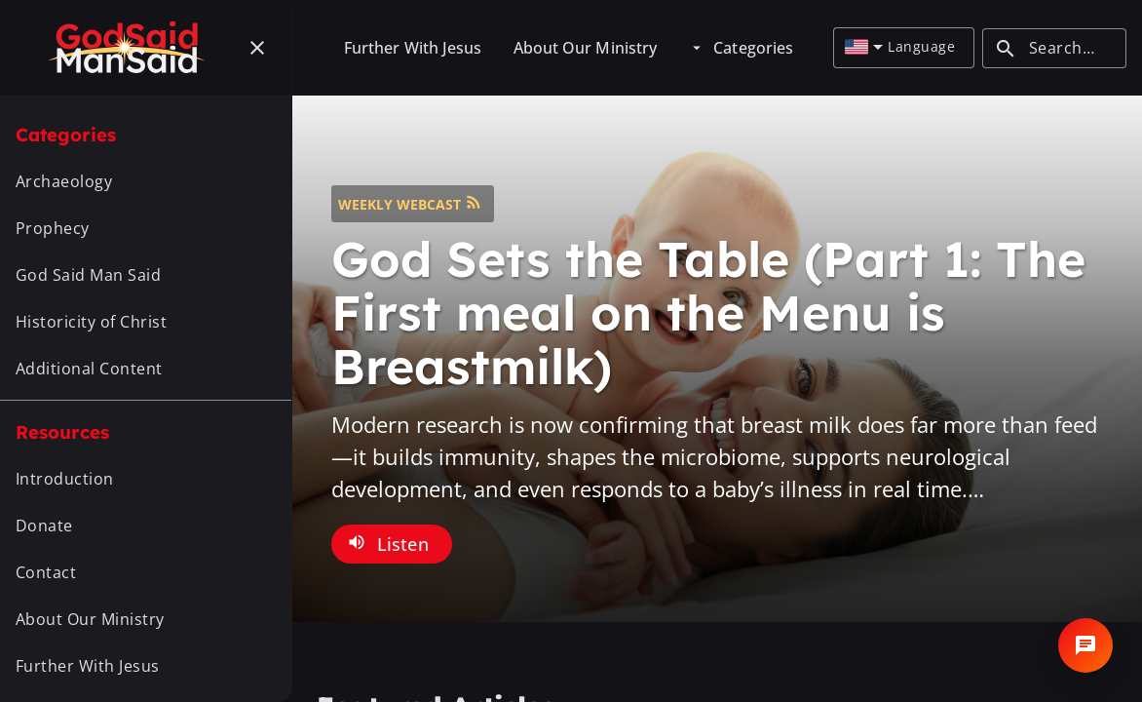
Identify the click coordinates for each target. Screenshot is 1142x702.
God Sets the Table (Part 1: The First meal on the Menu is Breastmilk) (708, 312)
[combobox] (864, 47)
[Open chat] (1085, 645)
